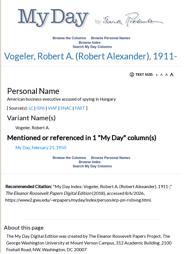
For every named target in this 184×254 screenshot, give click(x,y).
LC (31, 107)
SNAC (66, 107)
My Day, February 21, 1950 (40, 147)
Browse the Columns (69, 38)
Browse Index (90, 43)
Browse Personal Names (111, 38)
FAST (80, 107)
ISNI (40, 107)
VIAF (52, 107)
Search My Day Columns (92, 47)
